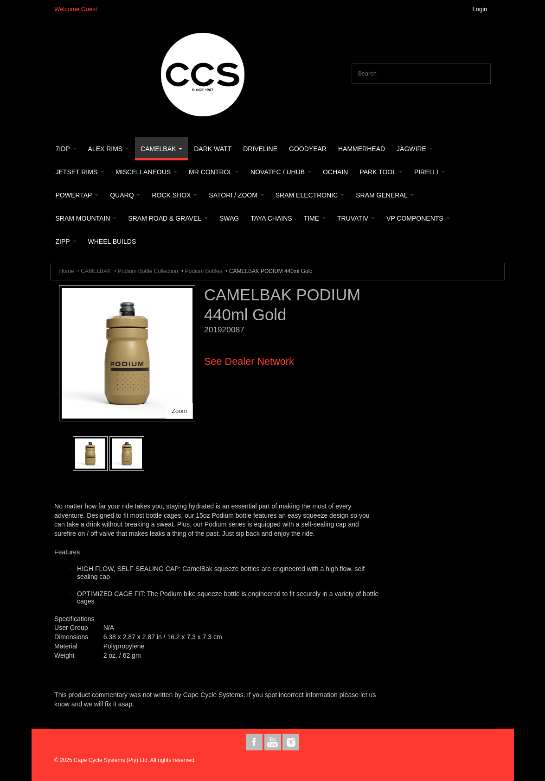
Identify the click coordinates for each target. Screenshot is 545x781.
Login (480, 9)
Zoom (179, 410)
